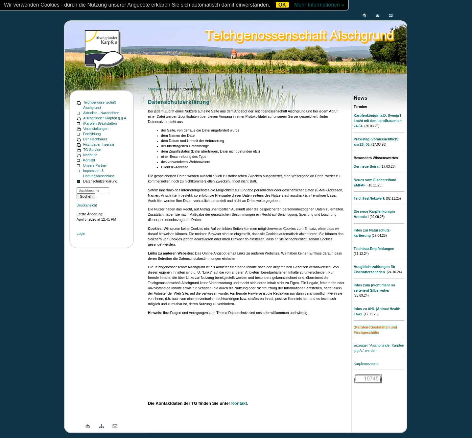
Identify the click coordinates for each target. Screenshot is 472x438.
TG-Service (92, 150)
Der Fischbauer (95, 139)
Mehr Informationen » (319, 5)
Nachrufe (90, 155)
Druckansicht (87, 205)
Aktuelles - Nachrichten (101, 113)
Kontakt (89, 160)
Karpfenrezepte (366, 364)
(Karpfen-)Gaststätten (100, 123)
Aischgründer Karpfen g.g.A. (105, 118)
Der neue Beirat (367, 166)
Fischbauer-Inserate (98, 144)
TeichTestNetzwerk (369, 198)
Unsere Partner (95, 165)
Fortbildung (92, 134)
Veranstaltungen (95, 129)
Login (81, 233)
